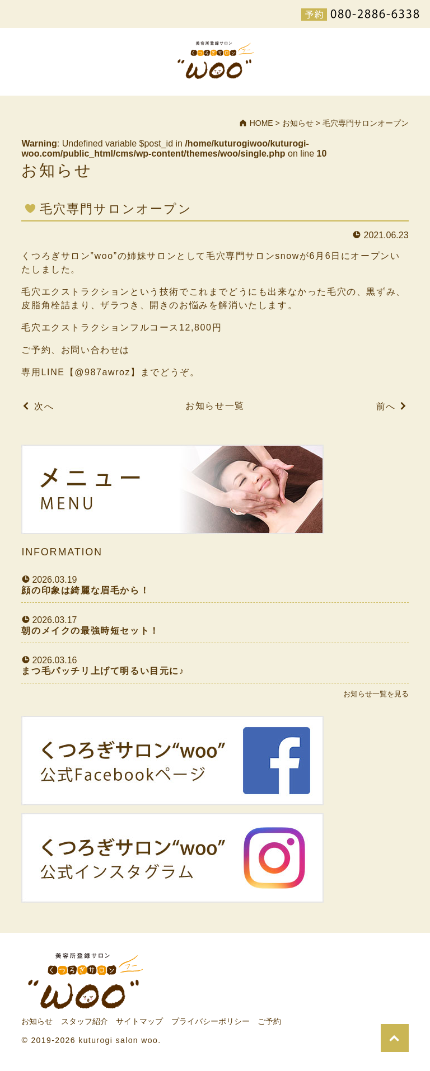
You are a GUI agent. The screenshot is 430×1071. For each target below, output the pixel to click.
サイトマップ (139, 1021)
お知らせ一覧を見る (376, 694)
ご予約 (269, 1021)
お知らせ (37, 1021)
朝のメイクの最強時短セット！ (90, 630)
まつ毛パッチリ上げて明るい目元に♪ (102, 671)
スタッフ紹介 (84, 1021)
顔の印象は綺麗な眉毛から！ (85, 590)
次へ (44, 406)
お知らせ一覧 (215, 406)
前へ (386, 406)
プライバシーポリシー (210, 1021)
